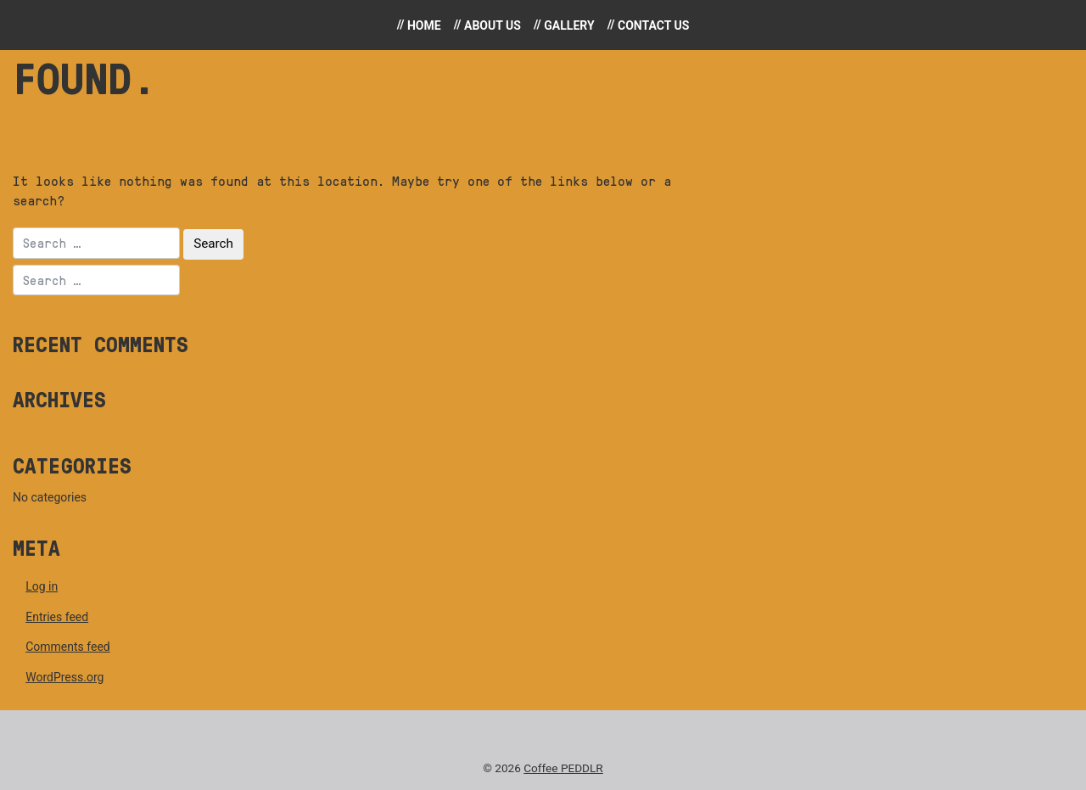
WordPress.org (64, 677)
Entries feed (56, 617)
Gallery (569, 25)
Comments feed (67, 646)
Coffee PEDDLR (563, 768)
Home (424, 25)
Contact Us (653, 25)
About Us (492, 25)
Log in (41, 586)
